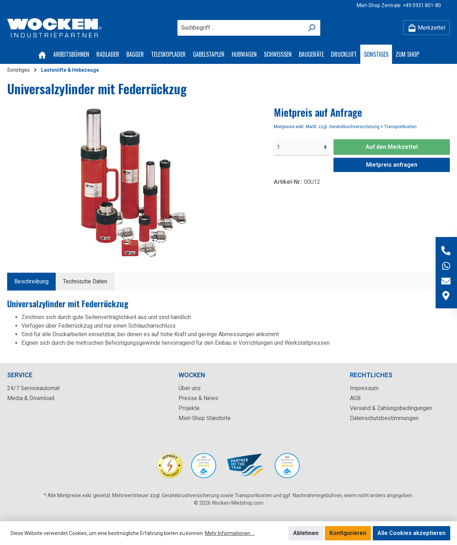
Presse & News (198, 398)
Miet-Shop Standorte (205, 418)
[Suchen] (311, 28)
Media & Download (30, 398)
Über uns (190, 388)
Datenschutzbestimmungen (384, 418)
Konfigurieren (348, 533)
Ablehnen (305, 533)
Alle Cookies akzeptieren (411, 533)
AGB (355, 398)
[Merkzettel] (426, 27)
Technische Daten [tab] (85, 281)
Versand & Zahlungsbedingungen (391, 408)
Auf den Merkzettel (392, 146)
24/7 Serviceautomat (33, 388)
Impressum (364, 388)
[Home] (42, 54)
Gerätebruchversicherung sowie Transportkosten (217, 495)
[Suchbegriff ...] (240, 28)
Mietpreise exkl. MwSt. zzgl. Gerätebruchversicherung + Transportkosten (345, 126)
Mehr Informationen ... (230, 533)
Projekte (189, 408)
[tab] (31, 282)
